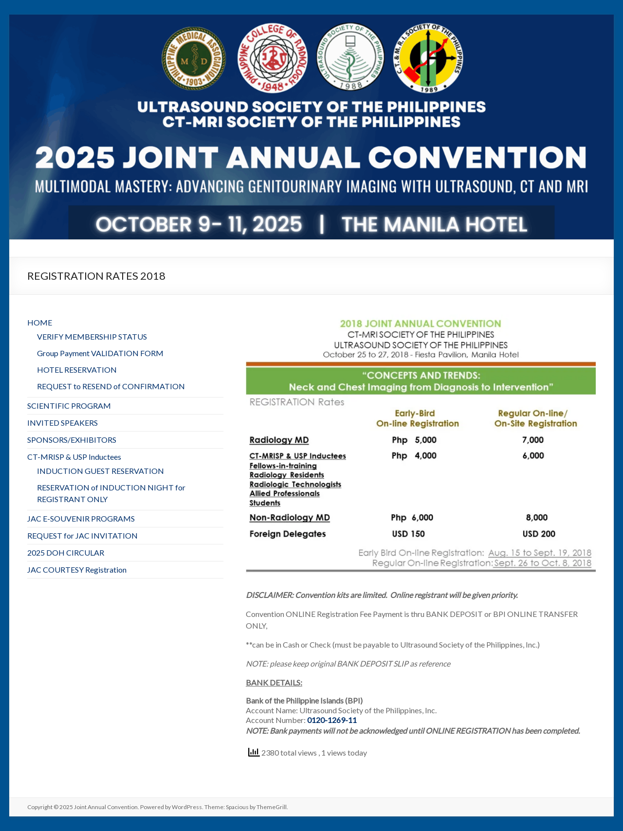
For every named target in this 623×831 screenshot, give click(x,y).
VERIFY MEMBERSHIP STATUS (92, 336)
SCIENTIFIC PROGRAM (69, 405)
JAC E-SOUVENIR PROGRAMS (81, 518)
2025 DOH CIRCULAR (65, 552)
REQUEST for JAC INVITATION (82, 535)
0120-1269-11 (332, 719)
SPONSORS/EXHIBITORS (71, 439)
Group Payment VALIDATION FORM (100, 353)
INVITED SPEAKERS (62, 422)
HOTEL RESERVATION (77, 369)
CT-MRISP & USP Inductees (74, 456)
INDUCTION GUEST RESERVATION (100, 470)
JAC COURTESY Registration (77, 569)
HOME (39, 322)
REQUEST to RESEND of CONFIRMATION (111, 386)
